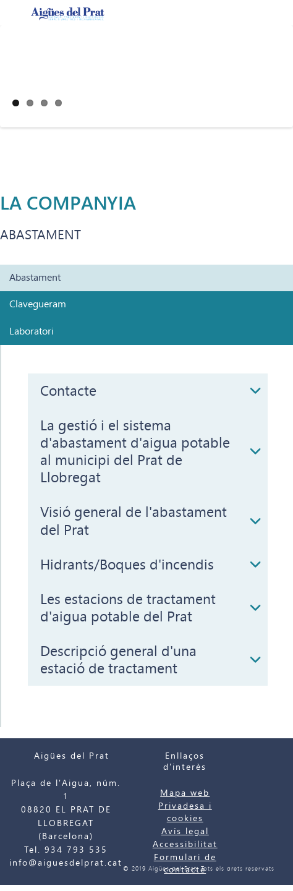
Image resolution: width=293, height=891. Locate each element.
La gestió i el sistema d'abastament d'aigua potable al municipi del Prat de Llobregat (135, 451)
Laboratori (31, 331)
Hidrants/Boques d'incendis (127, 564)
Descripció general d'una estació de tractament (118, 659)
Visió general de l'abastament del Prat (133, 520)
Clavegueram (37, 304)
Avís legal (185, 831)
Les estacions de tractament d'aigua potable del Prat (128, 607)
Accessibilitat (185, 844)
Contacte (68, 390)
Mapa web (185, 793)
